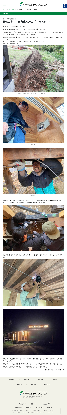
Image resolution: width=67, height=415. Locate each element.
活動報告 (11, 10)
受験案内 (26, 379)
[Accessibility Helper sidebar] (65, 6)
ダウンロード (39, 407)
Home (4, 10)
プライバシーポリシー (49, 410)
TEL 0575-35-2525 (28, 398)
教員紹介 (55, 379)
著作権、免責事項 (17, 410)
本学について (12, 379)
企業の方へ (29, 407)
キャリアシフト (47, 384)
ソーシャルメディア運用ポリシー (32, 410)
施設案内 (19, 384)
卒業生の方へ (18, 407)
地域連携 (33, 384)
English (49, 407)
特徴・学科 (40, 379)
